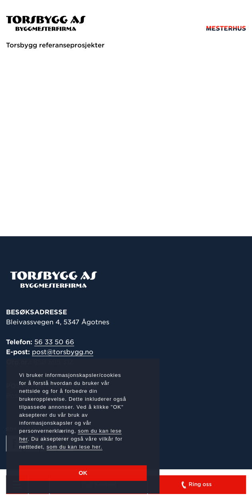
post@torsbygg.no (62, 352)
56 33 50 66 (54, 342)
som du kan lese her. (74, 447)
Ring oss (196, 484)
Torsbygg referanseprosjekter (55, 45)
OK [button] (83, 473)
